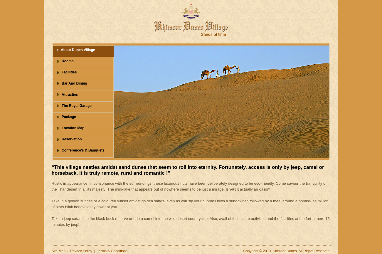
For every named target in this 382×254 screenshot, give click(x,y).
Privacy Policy (81, 251)
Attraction (70, 94)
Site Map (58, 251)
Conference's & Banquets (83, 150)
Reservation (72, 139)
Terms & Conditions (112, 251)
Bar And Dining (74, 83)
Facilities (69, 72)
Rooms (68, 61)
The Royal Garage (77, 106)
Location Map (73, 128)
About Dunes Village (78, 50)
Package (69, 117)
